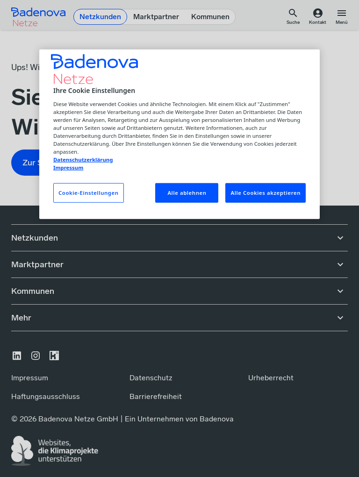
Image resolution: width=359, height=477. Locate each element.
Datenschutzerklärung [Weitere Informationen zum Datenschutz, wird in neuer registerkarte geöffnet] (83, 159)
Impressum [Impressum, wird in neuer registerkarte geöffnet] (68, 167)
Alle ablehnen (186, 192)
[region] (179, 134)
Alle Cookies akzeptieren (265, 192)
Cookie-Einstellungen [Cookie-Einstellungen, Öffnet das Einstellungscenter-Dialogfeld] (88, 192)
